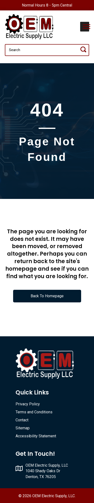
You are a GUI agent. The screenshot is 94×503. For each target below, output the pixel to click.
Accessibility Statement (36, 436)
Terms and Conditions (34, 412)
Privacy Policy (28, 404)
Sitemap (23, 428)
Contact (22, 420)
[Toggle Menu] (86, 26)
